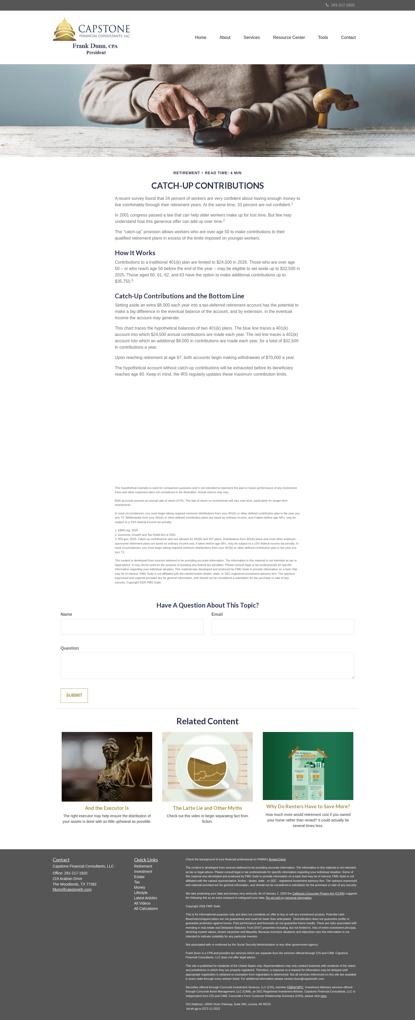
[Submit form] (74, 695)
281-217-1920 (340, 5)
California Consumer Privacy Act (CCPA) (318, 893)
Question (70, 648)
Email (217, 614)
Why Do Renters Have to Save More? (308, 806)
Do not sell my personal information (289, 897)
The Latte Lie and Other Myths (207, 808)
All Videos (142, 903)
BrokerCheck (277, 859)
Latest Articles (145, 898)
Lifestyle (141, 893)
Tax (137, 882)
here (324, 995)
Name (66, 614)
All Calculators (146, 908)
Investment (143, 871)
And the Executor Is (107, 808)
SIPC (300, 987)
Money (139, 887)
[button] (224, 37)
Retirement (143, 866)
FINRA (291, 987)
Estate (139, 877)
